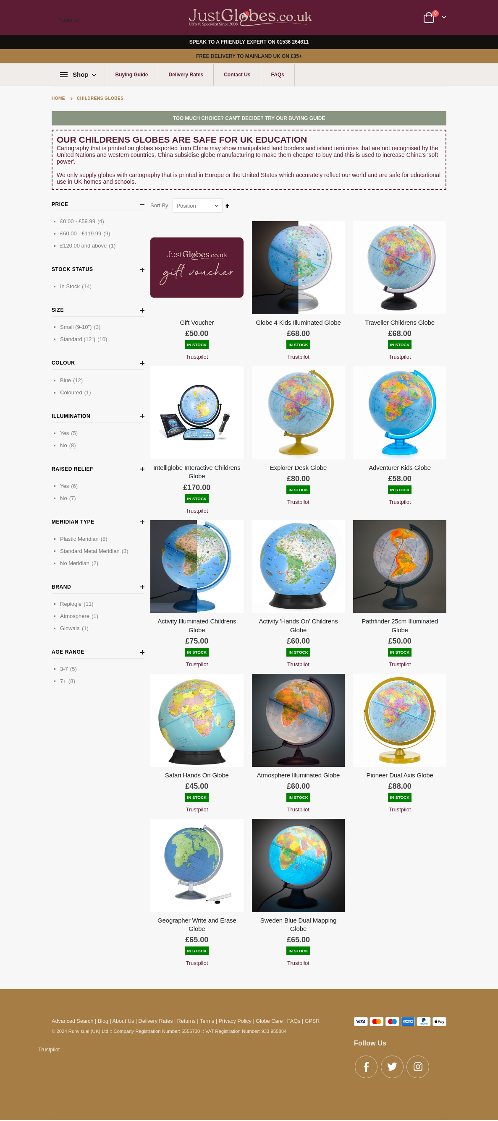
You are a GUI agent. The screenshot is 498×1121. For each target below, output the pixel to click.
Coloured (76, 392)
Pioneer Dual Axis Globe (400, 772)
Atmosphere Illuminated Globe (299, 772)
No (69, 445)
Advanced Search (72, 1018)
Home (58, 98)
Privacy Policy (235, 1018)
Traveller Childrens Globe (400, 321)
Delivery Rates (185, 75)
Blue (72, 380)
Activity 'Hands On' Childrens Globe (299, 623)
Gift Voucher (199, 321)
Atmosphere (80, 616)
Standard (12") (84, 339)
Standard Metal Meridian (95, 550)
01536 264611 (293, 42)
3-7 (69, 668)
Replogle (77, 603)
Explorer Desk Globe (299, 466)
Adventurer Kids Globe (400, 466)
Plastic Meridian (85, 538)
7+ (68, 681)
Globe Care (269, 1018)
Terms (207, 1018)
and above (89, 245)
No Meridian (80, 563)
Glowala (75, 628)
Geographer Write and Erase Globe (198, 920)
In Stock (77, 286)
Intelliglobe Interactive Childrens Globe (198, 470)
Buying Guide (131, 75)
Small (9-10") (81, 326)
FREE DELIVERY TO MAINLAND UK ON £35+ (249, 56)
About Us (123, 1018)
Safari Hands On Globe (199, 772)
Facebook (366, 1063)
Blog (103, 1018)
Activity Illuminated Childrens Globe (198, 623)
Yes (70, 433)
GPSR (312, 1018)
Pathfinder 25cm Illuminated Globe (400, 623)
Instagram (417, 1063)
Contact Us (237, 75)
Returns (186, 1018)
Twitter (392, 1063)
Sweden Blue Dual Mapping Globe (299, 920)
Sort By (161, 205)
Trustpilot (68, 20)
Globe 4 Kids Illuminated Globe (299, 321)
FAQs (277, 75)
